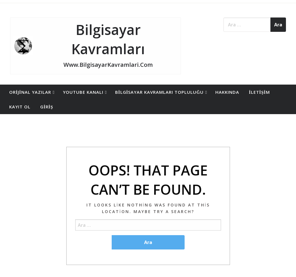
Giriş (46, 107)
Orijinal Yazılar (30, 92)
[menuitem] (31, 92)
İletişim (259, 92)
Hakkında (227, 92)
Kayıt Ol (19, 107)
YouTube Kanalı (83, 92)
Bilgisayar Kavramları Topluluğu (159, 92)
